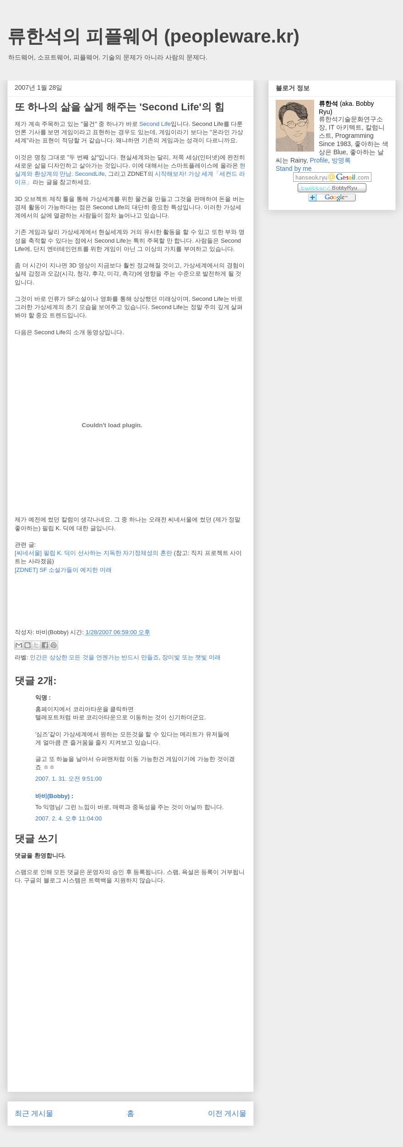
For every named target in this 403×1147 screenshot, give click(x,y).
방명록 (341, 160)
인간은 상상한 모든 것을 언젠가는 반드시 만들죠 (94, 657)
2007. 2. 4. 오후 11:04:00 (68, 818)
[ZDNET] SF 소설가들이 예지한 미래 (63, 569)
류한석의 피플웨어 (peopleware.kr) (153, 36)
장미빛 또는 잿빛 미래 (191, 657)
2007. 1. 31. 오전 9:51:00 (68, 778)
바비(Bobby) (52, 796)
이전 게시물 (227, 1113)
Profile (319, 160)
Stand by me (294, 168)
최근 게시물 (34, 1113)
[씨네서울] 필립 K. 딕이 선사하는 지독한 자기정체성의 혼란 (93, 552)
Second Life (155, 123)
